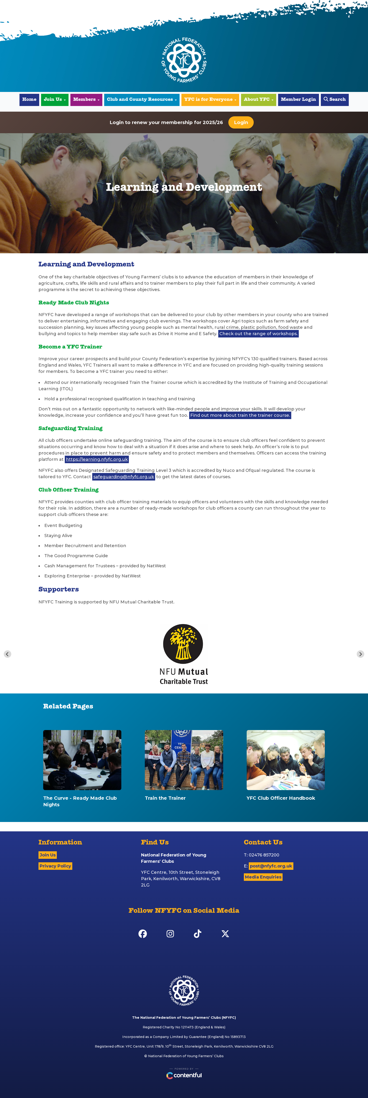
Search (335, 99)
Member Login (298, 100)
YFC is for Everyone (210, 100)
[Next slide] (360, 654)
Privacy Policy (55, 866)
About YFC (258, 100)
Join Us (55, 100)
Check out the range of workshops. (258, 333)
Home (29, 100)
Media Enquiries (263, 877)
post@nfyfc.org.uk (271, 866)
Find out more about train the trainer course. (240, 415)
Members (86, 100)
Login (241, 122)
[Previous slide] (7, 654)
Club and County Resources (142, 100)
